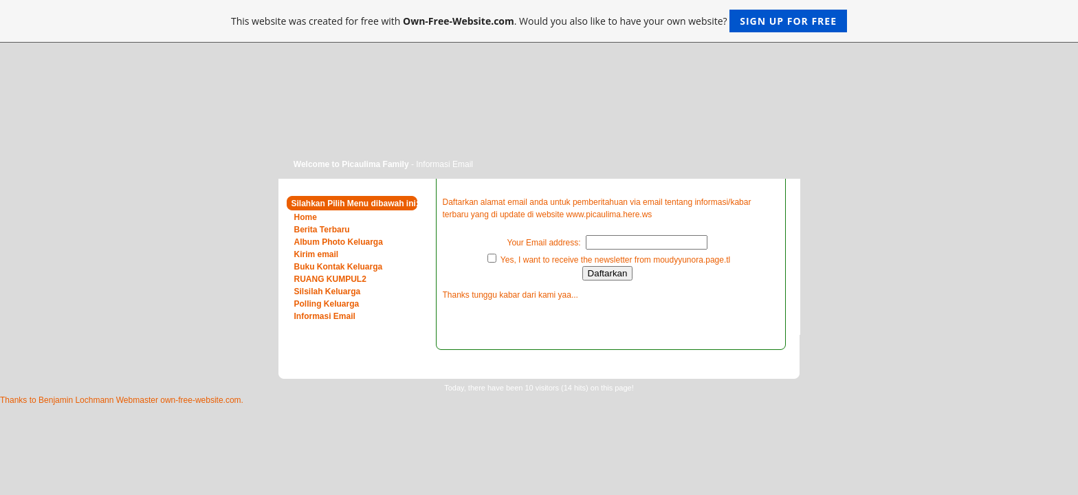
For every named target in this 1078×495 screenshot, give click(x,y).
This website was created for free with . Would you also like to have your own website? (539, 21)
